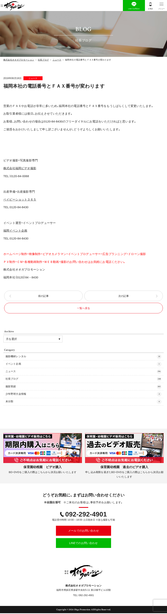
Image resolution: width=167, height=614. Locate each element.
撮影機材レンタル (84, 357)
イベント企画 (84, 365)
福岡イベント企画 (15, 230)
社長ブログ (84, 380)
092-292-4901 (86, 515)
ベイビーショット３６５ (19, 199)
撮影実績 (84, 387)
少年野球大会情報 (84, 395)
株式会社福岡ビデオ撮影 (19, 168)
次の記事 (123, 296)
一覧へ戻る (83, 308)
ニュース (34, 78)
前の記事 (43, 296)
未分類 (84, 402)
